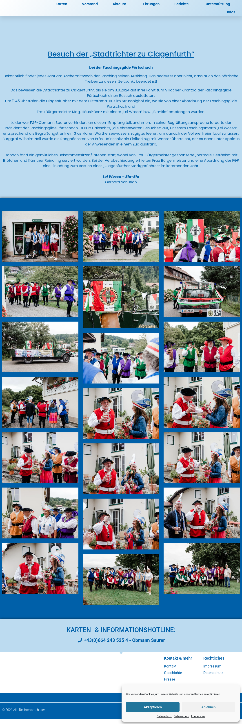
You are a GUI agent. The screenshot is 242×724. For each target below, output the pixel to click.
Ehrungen (151, 6)
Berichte (182, 6)
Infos (232, 14)
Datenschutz (164, 716)
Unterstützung (218, 6)
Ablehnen (208, 707)
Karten (61, 6)
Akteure (120, 6)
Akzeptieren (153, 707)
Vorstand (90, 6)
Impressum (198, 716)
